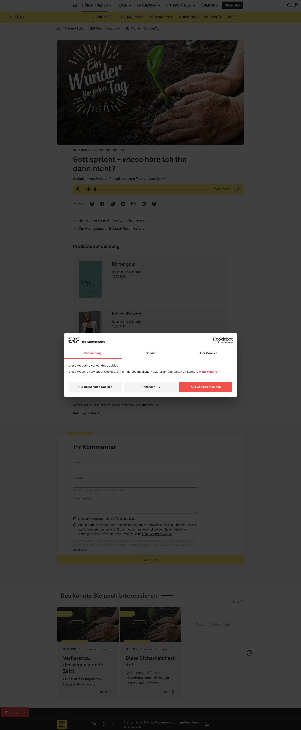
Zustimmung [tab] (93, 353)
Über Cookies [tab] (208, 353)
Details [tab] (150, 353)
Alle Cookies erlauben (206, 386)
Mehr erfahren (209, 371)
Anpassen (150, 386)
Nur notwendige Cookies (95, 386)
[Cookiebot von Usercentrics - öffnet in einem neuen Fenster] (216, 340)
